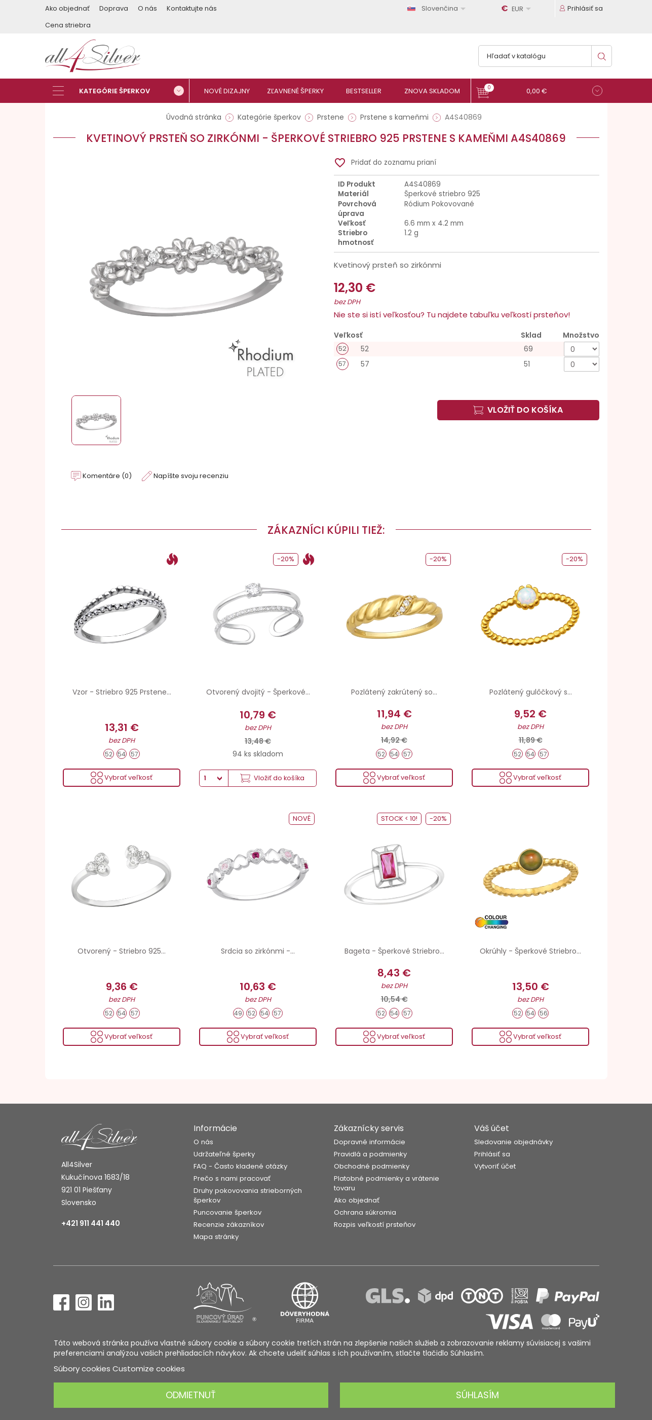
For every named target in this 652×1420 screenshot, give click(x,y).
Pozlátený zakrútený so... (394, 692)
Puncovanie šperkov (227, 1212)
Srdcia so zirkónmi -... (258, 951)
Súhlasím (477, 1395)
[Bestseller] (368, 91)
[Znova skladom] (436, 91)
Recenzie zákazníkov (229, 1224)
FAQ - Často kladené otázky (240, 1166)
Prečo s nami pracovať (232, 1178)
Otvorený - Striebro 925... (122, 951)
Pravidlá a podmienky (370, 1154)
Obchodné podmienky (371, 1166)
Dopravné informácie (369, 1142)
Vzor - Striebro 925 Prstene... (121, 692)
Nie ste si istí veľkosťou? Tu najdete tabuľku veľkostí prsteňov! (452, 314)
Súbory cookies (82, 1368)
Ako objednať (67, 8)
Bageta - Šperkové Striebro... (394, 951)
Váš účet (491, 1128)
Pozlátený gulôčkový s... (530, 692)
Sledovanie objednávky (513, 1142)
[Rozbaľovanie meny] (518, 8)
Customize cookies (148, 1368)
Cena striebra (68, 25)
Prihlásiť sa (492, 1154)
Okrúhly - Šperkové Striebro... (530, 951)
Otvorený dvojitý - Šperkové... (258, 692)
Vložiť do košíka (518, 410)
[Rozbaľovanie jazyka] (438, 8)
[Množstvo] (581, 349)
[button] (539, 92)
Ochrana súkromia (365, 1212)
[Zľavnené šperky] (299, 91)
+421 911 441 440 (90, 1223)
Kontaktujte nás (192, 8)
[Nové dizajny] (231, 91)
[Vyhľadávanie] (545, 56)
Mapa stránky (216, 1237)
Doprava (113, 8)
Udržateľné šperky (224, 1154)
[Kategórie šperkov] (121, 90)
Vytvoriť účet (495, 1166)
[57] (466, 364)
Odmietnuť (191, 1395)
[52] (466, 349)
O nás (147, 8)
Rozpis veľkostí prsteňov (374, 1224)
